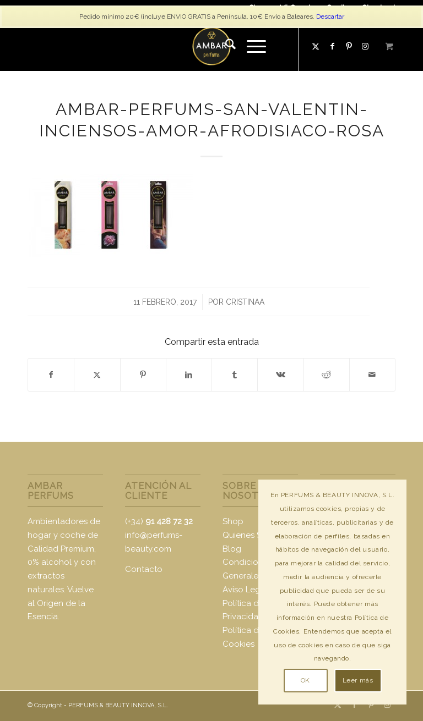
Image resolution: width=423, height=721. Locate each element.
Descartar (330, 16)
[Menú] (251, 46)
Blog (232, 549)
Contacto (143, 569)
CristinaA (245, 302)
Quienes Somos (253, 535)
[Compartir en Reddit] (326, 375)
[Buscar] (225, 46)
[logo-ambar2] (211, 46)
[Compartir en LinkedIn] (189, 375)
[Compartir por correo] (372, 375)
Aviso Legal (245, 590)
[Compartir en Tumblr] (234, 375)
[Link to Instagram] (387, 704)
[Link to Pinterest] (348, 46)
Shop (233, 521)
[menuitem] (225, 46)
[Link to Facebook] (332, 46)
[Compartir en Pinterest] (143, 375)
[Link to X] (315, 46)
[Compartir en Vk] (280, 375)
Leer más (358, 680)
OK (305, 680)
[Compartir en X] (97, 375)
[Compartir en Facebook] (51, 375)
